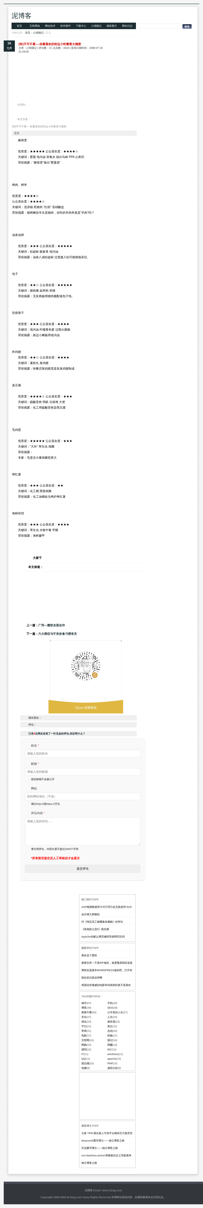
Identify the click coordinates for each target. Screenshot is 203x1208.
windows (112, 1054)
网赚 (110, 1044)
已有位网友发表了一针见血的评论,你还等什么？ (56, 733)
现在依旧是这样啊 (91, 977)
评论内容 (38, 813)
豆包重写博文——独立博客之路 (99, 1148)
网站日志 (127, 25)
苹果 (84, 1030)
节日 (84, 1026)
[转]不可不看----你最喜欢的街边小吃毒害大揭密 (50, 44)
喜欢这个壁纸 (89, 955)
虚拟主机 (112, 1068)
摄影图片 (112, 25)
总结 (110, 1030)
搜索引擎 (86, 1012)
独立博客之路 (89, 1162)
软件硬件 (65, 25)
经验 (110, 1035)
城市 (84, 1003)
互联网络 (35, 25)
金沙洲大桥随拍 (90, 914)
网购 (84, 1044)
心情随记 (96, 25)
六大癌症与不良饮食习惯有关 (57, 633)
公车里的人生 (115, 1012)
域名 (84, 1021)
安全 (84, 1017)
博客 (84, 1007)
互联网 (85, 1040)
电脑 (84, 1068)
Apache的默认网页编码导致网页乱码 (103, 936)
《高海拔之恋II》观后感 (95, 929)
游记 (110, 1040)
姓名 (35, 745)
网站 (34, 788)
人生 (110, 1017)
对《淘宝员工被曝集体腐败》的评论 (102, 921)
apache (111, 1058)
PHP (110, 1063)
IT (82, 1054)
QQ (83, 1058)
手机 (110, 1003)
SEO (110, 1007)
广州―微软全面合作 (51, 625)
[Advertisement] (74, 66)
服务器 (111, 1021)
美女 (110, 1026)
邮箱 (35, 763)
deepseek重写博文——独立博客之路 (102, 1140)
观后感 (85, 1063)
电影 (84, 1035)
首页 (19, 25)
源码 (84, 1049)
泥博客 (22, 15)
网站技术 (50, 25)
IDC (109, 1049)
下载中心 (81, 25)
